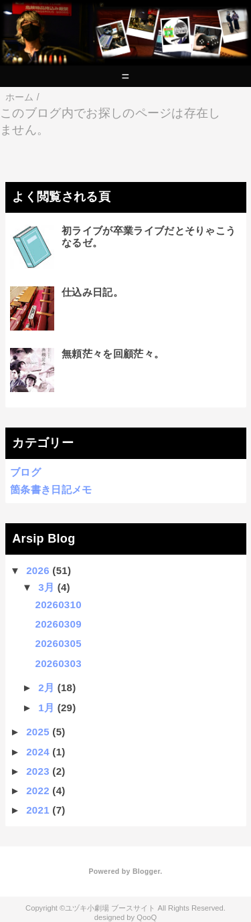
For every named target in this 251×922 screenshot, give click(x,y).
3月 (46, 587)
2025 (38, 731)
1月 (46, 707)
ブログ (25, 472)
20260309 (58, 624)
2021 (38, 810)
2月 (46, 687)
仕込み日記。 (92, 292)
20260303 (58, 663)
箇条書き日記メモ (51, 489)
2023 (38, 771)
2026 (38, 570)
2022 (38, 790)
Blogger (146, 871)
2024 (38, 751)
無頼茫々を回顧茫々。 (113, 353)
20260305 (58, 643)
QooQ (147, 917)
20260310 (58, 604)
